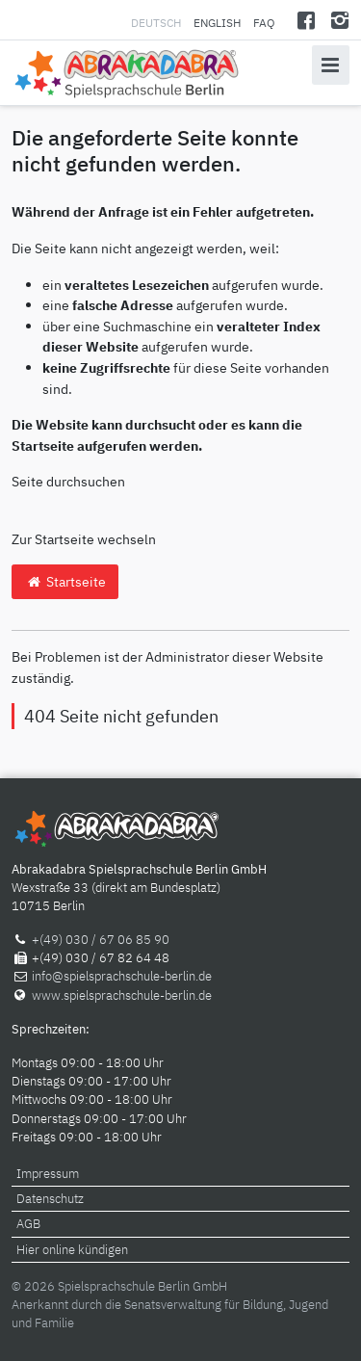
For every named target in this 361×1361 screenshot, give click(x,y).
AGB (28, 1224)
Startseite (65, 581)
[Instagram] (339, 20)
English (217, 22)
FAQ (264, 22)
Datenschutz (50, 1199)
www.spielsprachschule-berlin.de (122, 995)
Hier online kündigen (72, 1250)
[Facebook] (307, 20)
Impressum (47, 1173)
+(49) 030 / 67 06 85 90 (100, 939)
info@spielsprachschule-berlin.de (122, 976)
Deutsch (157, 22)
